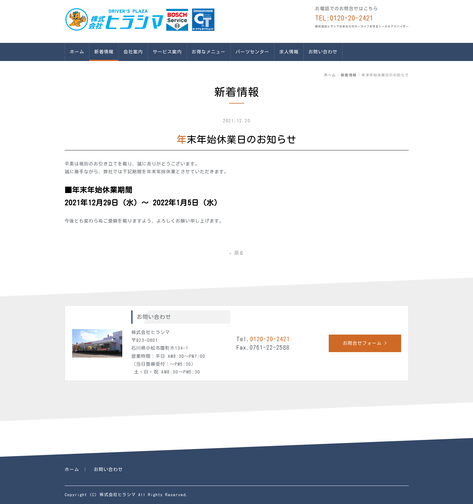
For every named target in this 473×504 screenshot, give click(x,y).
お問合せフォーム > (365, 343)
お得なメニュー (208, 52)
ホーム (77, 52)
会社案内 (133, 52)
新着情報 (103, 52)
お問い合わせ (322, 52)
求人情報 (289, 52)
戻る (236, 253)
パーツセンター (252, 52)
